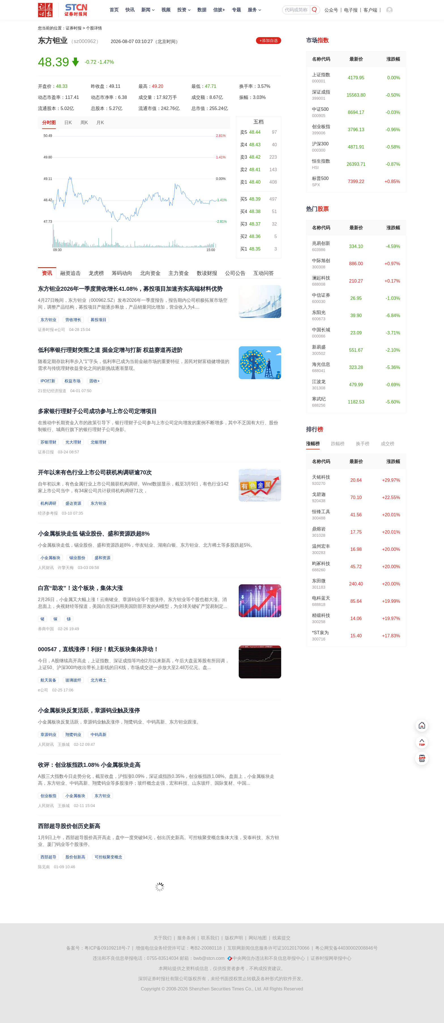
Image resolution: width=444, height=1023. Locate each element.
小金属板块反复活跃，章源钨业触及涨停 (89, 710)
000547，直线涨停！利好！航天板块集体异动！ (98, 649)
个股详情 (94, 28)
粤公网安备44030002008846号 (346, 948)
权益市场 (72, 381)
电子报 (351, 10)
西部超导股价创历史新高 (69, 826)
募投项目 (98, 319)
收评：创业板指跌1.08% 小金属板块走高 (89, 765)
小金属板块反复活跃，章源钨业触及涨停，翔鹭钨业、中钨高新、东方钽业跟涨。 (119, 722)
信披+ (219, 9)
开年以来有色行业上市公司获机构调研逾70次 (95, 472)
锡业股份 (77, 557)
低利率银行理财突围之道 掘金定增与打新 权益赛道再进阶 (110, 350)
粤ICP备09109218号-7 (107, 948)
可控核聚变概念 (108, 857)
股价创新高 (75, 857)
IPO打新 (47, 381)
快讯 (130, 9)
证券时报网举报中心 (331, 958)
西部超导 (48, 857)
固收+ (94, 381)
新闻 (145, 9)
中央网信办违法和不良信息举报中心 (268, 958)
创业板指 (48, 795)
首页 (114, 9)
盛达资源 (73, 503)
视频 (165, 9)
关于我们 (162, 937)
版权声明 (234, 937)
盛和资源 (102, 557)
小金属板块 (50, 557)
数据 (201, 9)
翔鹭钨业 (73, 734)
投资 (181, 9)
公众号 (331, 10)
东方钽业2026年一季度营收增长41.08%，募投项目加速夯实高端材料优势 (130, 289)
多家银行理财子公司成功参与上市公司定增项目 (97, 411)
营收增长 (73, 319)
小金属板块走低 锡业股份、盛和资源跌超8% (94, 533)
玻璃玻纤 (73, 680)
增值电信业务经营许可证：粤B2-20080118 (179, 948)
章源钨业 (48, 734)
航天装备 (48, 680)
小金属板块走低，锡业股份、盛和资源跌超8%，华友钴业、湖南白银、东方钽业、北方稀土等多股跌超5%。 (146, 545)
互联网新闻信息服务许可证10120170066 (268, 948)
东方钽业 (48, 319)
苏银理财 (48, 442)
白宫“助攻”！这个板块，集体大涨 (80, 588)
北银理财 (98, 442)
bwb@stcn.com (209, 958)
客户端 (370, 10)
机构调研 (48, 503)
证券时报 (74, 28)
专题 (236, 9)
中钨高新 (98, 734)
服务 (252, 9)
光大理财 (73, 442)
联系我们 (210, 937)
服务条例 (186, 937)
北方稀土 (98, 680)
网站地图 (258, 937)
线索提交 (281, 937)
